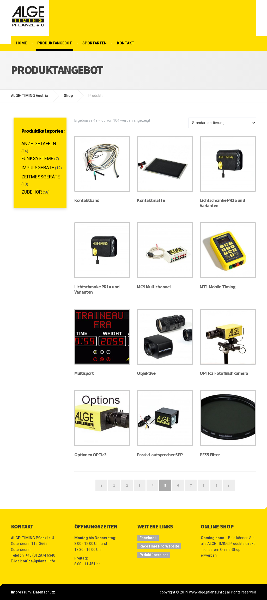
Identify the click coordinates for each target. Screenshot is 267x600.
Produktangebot (54, 43)
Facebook (148, 538)
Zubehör (31, 192)
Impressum (21, 592)
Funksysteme (37, 158)
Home (21, 43)
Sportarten (94, 43)
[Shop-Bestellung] (222, 123)
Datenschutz (44, 592)
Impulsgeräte (37, 167)
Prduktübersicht (153, 555)
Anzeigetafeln (38, 143)
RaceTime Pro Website (159, 546)
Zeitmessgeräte (40, 176)
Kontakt (125, 43)
